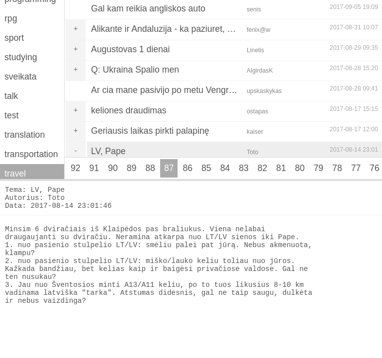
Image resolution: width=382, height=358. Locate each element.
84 (225, 168)
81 (281, 168)
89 (132, 168)
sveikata (20, 77)
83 (244, 168)
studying (20, 57)
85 (206, 168)
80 (300, 168)
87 (169, 168)
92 (76, 168)
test (11, 115)
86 (187, 168)
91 (94, 168)
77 (356, 168)
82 (263, 168)
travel (15, 174)
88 (150, 168)
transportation (31, 154)
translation (24, 135)
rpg (10, 18)
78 (337, 168)
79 (319, 168)
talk (11, 96)
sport (14, 38)
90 (113, 168)
